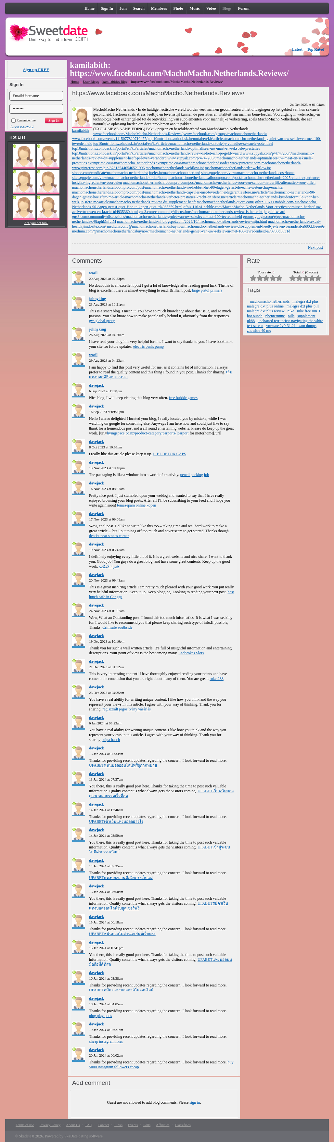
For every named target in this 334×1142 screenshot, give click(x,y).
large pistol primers (207, 290)
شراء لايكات (109, 566)
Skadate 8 (26, 1136)
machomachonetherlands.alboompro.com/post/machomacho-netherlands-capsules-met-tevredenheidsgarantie (157, 192)
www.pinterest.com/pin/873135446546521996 (108, 168)
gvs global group (102, 321)
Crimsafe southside (117, 627)
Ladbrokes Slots (191, 653)
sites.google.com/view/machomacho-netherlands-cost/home (247, 172)
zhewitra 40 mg (259, 330)
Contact (103, 1125)
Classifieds (182, 1125)
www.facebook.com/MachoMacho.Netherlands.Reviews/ (137, 134)
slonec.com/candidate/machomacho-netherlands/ (110, 172)
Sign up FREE (36, 69)
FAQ (88, 1125)
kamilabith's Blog (114, 81)
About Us (73, 1125)
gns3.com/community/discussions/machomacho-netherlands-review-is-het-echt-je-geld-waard (212, 211)
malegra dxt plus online (265, 306)
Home (75, 81)
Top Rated (315, 49)
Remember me (23, 120)
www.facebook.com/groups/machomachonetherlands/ (225, 134)
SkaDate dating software (83, 1136)
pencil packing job (194, 474)
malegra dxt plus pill (303, 306)
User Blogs (91, 81)
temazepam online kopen (136, 505)
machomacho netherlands (269, 301)
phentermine (275, 316)
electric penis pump (148, 346)
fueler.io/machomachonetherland (174, 172)
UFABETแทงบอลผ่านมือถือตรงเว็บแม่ (121, 877)
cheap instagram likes (106, 1041)
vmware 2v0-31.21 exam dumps (291, 325)
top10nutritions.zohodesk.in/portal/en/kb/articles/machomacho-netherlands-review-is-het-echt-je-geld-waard (157, 153)
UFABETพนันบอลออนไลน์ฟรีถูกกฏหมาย (123, 765)
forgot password (21, 126)
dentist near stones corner (109, 535)
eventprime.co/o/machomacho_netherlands (121, 163)
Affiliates (162, 1125)
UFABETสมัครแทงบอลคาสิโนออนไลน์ (121, 990)
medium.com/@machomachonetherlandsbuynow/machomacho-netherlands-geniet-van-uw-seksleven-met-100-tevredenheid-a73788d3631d (181, 231)
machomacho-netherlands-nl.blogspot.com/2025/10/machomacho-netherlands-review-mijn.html (192, 221)
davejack (96, 385)
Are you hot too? (36, 223)
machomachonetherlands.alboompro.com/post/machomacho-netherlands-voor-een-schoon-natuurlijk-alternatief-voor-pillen (219, 182)
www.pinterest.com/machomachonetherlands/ (265, 163)
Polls (146, 1125)
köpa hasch (111, 739)
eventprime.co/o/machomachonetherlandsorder (192, 163)
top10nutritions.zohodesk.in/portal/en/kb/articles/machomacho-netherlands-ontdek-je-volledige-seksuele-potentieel (183, 143)
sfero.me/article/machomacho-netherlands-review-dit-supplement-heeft (140, 202)
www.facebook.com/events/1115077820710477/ (110, 138)
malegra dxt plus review (266, 311)
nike (291, 311)
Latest (297, 49)
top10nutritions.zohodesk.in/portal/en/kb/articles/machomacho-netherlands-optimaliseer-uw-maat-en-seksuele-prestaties (166, 148)
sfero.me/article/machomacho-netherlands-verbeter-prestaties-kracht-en (155, 197)
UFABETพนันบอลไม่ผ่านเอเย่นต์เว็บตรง (122, 934)
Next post (315, 247)
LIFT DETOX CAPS (169, 454)
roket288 (217, 678)
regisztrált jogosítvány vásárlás (126, 709)
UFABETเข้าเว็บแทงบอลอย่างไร (116, 821)
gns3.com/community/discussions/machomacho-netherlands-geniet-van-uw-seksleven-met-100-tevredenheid (157, 216)
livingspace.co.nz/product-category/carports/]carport (148, 433)
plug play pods (100, 1015)
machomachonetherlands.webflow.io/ (175, 168)
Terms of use (25, 1125)
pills (291, 316)
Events (133, 1125)
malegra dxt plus (305, 301)
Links (118, 1125)
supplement (306, 316)
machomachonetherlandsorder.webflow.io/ (238, 168)
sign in (194, 1102)
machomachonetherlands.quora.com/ (225, 202)
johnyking (97, 298)
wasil (93, 273)
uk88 (251, 321)
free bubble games (183, 397)
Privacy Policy (50, 1125)
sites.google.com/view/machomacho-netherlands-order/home (119, 177)
